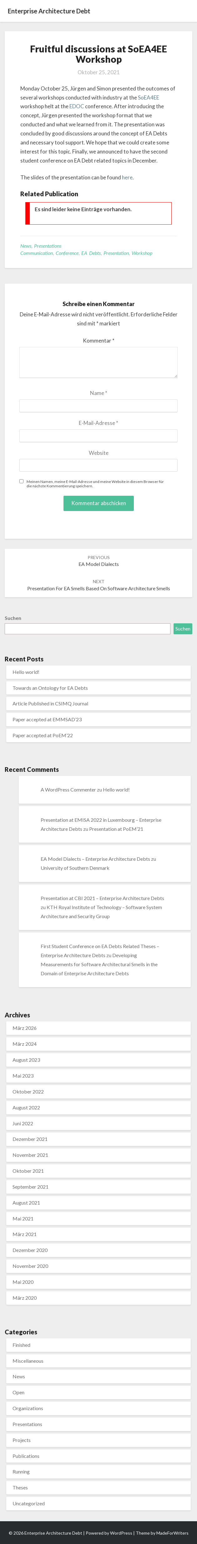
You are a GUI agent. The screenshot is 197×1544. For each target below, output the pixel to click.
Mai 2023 (23, 1076)
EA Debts (91, 253)
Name (98, 393)
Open (18, 1392)
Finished (21, 1345)
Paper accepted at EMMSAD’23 (47, 719)
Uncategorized (29, 1503)
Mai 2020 (23, 1282)
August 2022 (26, 1107)
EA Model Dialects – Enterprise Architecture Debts (95, 859)
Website (99, 453)
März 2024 (25, 1044)
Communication (36, 253)
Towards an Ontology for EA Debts (50, 688)
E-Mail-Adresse (98, 423)
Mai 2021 (23, 1218)
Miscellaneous (28, 1361)
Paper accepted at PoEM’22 (43, 735)
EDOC (77, 106)
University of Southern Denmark (75, 868)
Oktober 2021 (28, 1171)
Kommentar (98, 340)
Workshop (142, 253)
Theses (20, 1487)
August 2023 (26, 1060)
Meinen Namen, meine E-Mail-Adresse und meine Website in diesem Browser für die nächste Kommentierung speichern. (95, 484)
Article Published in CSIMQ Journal (50, 703)
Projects (22, 1440)
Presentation (116, 253)
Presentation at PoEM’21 (116, 829)
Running (21, 1471)
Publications (26, 1456)
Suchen (13, 618)
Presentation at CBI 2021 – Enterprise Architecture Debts (102, 898)
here (127, 177)
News (25, 246)
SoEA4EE (148, 97)
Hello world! (26, 672)
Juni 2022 (23, 1123)
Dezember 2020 (30, 1250)
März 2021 (25, 1234)
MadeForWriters (172, 1533)
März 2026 (25, 1028)
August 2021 (26, 1202)
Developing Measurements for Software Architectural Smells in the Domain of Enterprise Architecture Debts (99, 964)
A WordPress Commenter (68, 789)
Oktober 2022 (28, 1091)
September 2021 (30, 1187)
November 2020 (30, 1266)
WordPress (121, 1533)
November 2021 (30, 1155)
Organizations (28, 1408)
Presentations (47, 246)
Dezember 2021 (30, 1139)
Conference (67, 253)
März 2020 (25, 1298)
